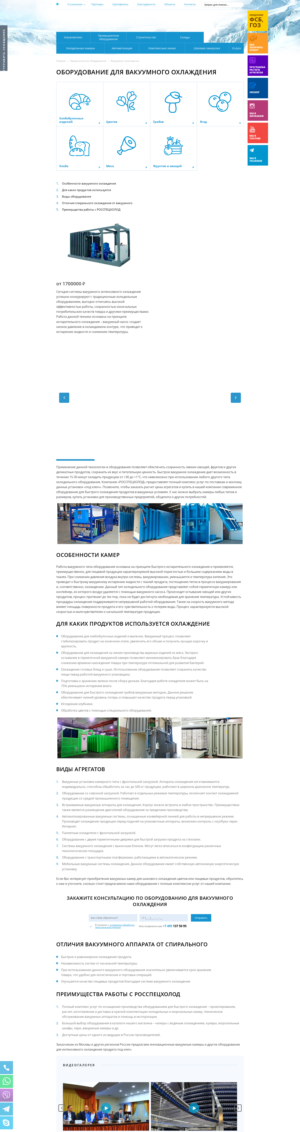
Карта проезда (130, 27)
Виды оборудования (77, 196)
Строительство (146, 37)
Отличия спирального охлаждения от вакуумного (99, 203)
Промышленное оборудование (108, 37)
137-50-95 (212, 16)
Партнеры (97, 4)
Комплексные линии (133, 48)
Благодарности (146, 4)
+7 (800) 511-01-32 (212, 21)
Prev (62, 1044)
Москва (123, 16)
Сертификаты (120, 4)
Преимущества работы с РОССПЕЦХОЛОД (93, 209)
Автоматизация (79, 48)
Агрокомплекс (73, 37)
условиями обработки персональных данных (115, 863)
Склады (185, 37)
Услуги (233, 48)
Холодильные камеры (224, 37)
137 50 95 (175, 863)
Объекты (169, 4)
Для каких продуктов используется (88, 190)
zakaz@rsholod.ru (219, 27)
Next (238, 1044)
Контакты (190, 4)
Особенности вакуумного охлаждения (90, 183)
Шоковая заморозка (194, 48)
